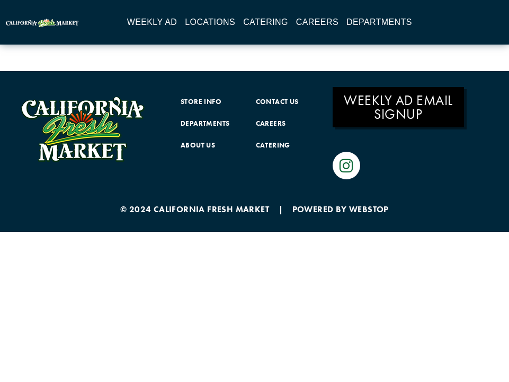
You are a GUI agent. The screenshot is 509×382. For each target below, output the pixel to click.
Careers (317, 22)
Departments (379, 22)
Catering (265, 22)
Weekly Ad (152, 22)
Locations (210, 22)
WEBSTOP (369, 209)
